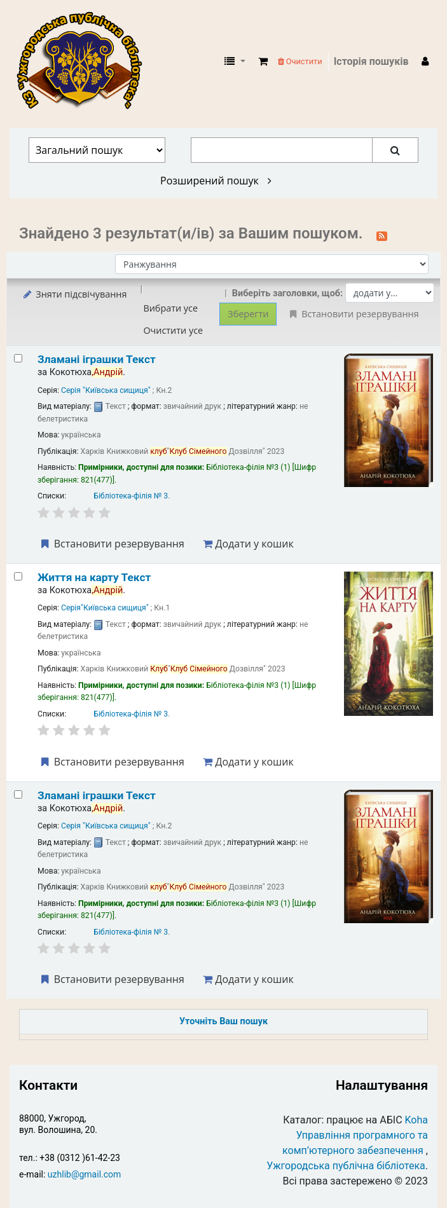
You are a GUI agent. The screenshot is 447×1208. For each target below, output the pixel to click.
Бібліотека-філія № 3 (130, 495)
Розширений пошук (216, 180)
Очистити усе (173, 330)
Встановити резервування (111, 544)
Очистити (300, 61)
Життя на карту (94, 577)
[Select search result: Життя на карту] (18, 576)
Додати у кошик (248, 544)
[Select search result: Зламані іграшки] (18, 358)
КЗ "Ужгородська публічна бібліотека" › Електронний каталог (84, 61)
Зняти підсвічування (74, 294)
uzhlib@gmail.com (84, 1174)
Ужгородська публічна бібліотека (345, 1166)
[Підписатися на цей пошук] (382, 235)
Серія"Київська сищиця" (105, 607)
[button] (263, 61)
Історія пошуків (371, 61)
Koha (416, 1120)
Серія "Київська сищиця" (106, 390)
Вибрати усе (170, 308)
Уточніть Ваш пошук (223, 1021)
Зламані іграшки (97, 359)
